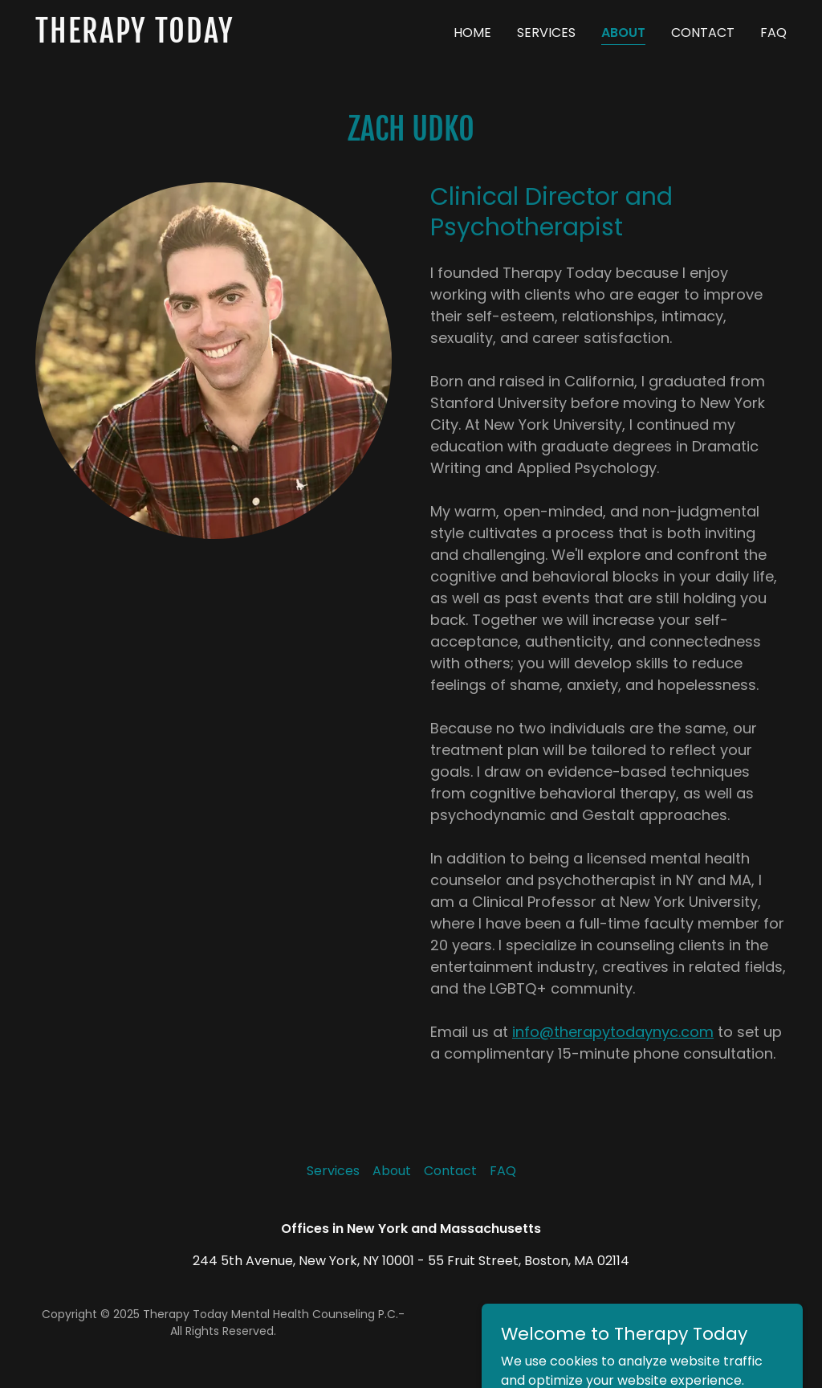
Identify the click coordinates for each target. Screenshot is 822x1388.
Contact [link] (703, 32)
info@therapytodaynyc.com (613, 1032)
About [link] (623, 32)
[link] (167, 38)
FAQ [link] (773, 32)
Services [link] (546, 32)
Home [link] (472, 32)
